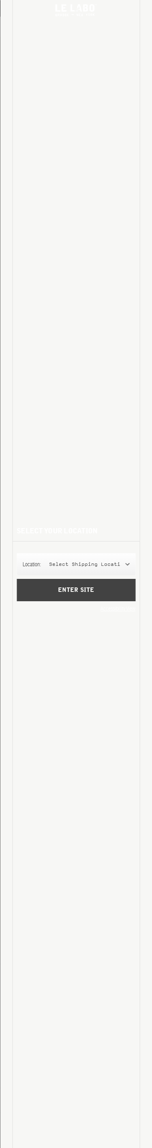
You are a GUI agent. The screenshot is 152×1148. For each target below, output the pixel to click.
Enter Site (76, 596)
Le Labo (76, 10)
